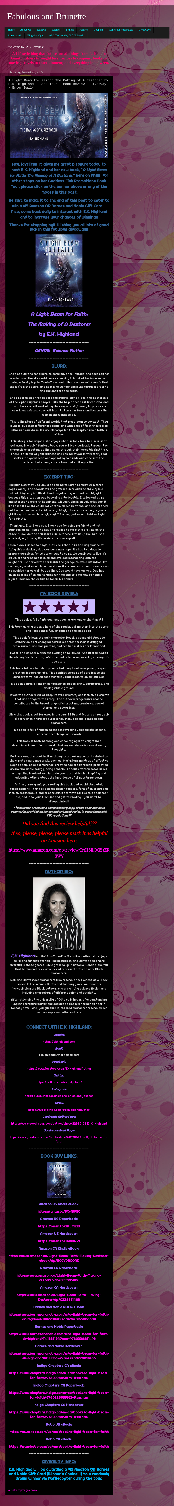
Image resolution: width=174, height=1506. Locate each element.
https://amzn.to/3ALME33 (59, 1226)
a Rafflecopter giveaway (22, 1490)
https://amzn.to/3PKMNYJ (59, 1241)
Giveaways (145, 29)
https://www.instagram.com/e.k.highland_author (59, 1096)
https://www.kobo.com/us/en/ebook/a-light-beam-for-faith (59, 1432)
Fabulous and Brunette (46, 16)
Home (11, 29)
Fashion (83, 29)
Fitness (70, 29)
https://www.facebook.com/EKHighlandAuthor (59, 1068)
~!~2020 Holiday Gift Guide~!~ (66, 35)
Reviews (41, 29)
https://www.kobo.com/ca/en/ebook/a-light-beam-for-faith (59, 1447)
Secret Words (14, 35)
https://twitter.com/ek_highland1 (59, 1082)
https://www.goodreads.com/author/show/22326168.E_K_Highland (59, 1123)
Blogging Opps (35, 35)
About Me (25, 29)
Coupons (98, 29)
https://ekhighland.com (59, 1041)
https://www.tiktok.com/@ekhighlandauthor (59, 1110)
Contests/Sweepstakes (121, 29)
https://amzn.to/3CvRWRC (59, 1211)
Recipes (56, 29)
